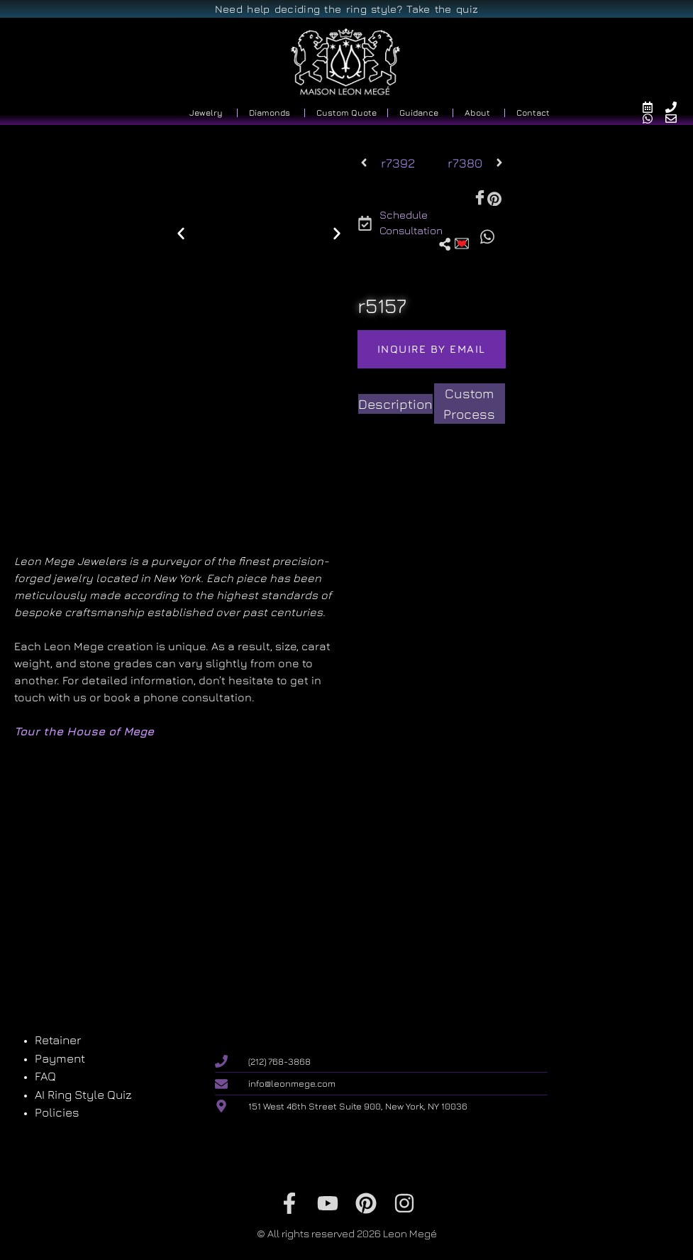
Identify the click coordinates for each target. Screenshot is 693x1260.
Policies (57, 1112)
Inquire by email (431, 349)
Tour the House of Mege (84, 731)
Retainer (58, 1040)
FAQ (45, 1076)
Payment (60, 1058)
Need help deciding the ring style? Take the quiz (346, 9)
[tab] (395, 404)
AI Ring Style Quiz (83, 1095)
